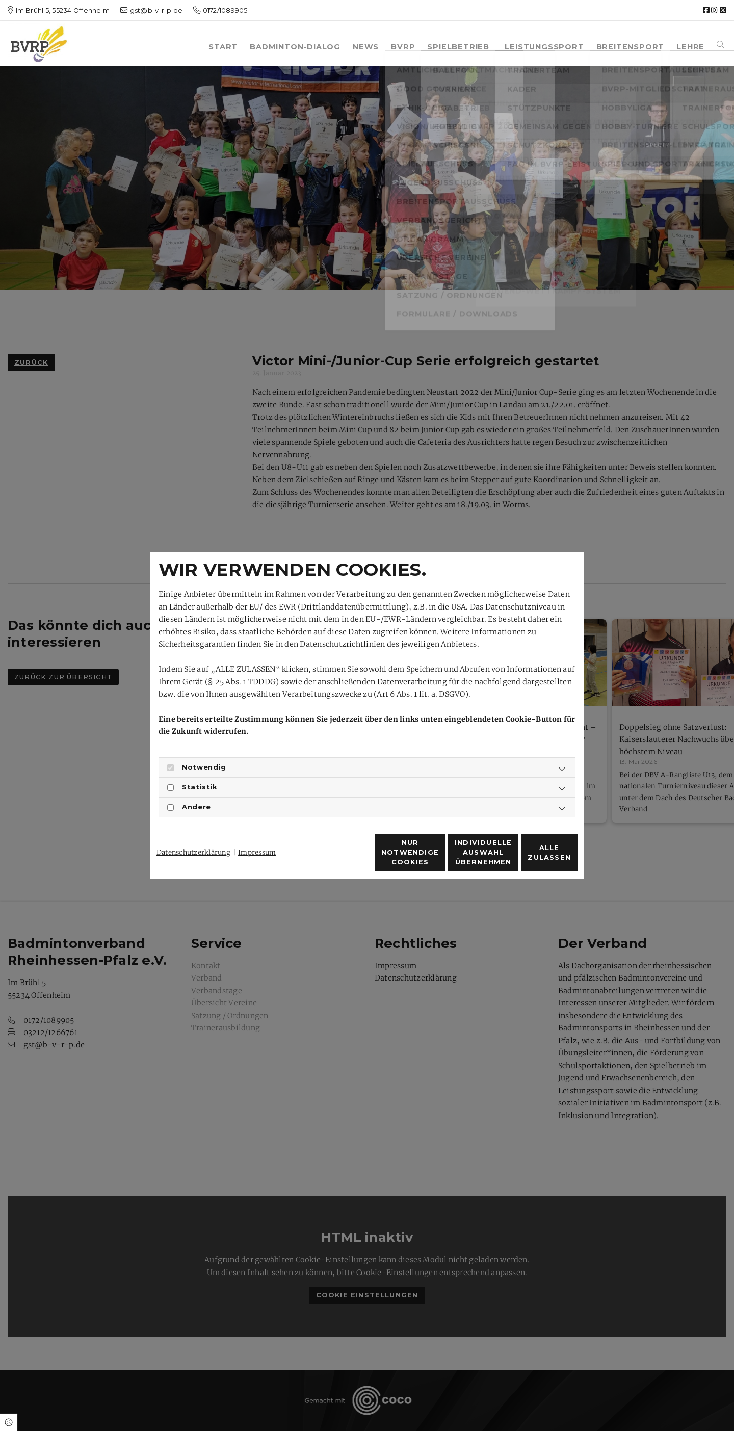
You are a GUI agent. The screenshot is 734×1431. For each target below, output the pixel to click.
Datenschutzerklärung (193, 834)
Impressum (257, 834)
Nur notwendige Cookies (337, 858)
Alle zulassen (530, 858)
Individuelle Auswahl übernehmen (433, 857)
